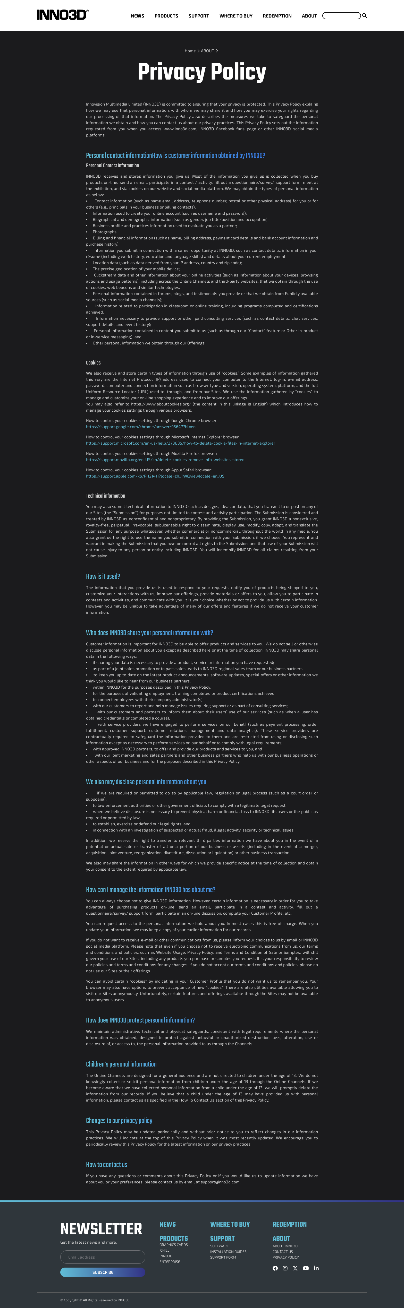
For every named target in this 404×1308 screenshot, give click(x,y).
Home (190, 50)
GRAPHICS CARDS (173, 1244)
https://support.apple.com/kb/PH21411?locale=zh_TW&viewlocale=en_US (155, 475)
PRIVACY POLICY (286, 1257)
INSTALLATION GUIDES (228, 1251)
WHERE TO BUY (236, 16)
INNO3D (165, 1256)
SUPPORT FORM (223, 1257)
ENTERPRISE (169, 1261)
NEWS (137, 16)
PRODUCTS (166, 16)
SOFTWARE (219, 1246)
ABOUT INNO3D (285, 1246)
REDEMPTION (277, 16)
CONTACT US (283, 1251)
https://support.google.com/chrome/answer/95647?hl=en (141, 426)
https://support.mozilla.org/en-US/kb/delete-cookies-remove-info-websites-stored (165, 459)
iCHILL (164, 1250)
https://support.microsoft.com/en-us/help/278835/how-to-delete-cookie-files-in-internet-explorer (180, 442)
